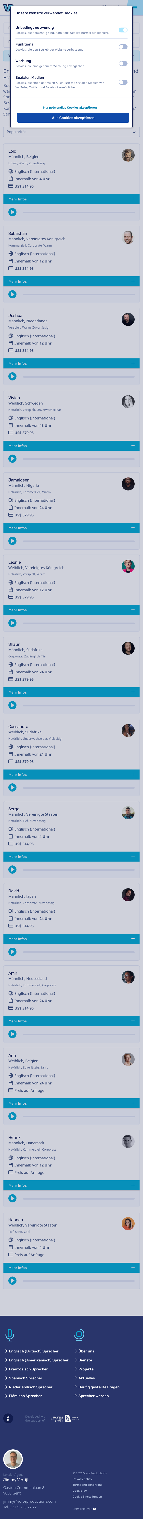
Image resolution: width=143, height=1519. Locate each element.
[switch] (123, 30)
